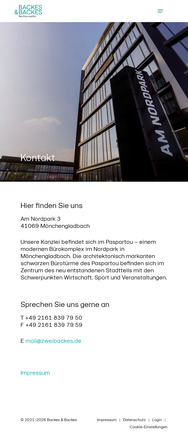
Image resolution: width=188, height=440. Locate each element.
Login (157, 419)
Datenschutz (134, 419)
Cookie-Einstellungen (148, 426)
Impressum (35, 372)
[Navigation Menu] (160, 11)
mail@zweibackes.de (53, 340)
